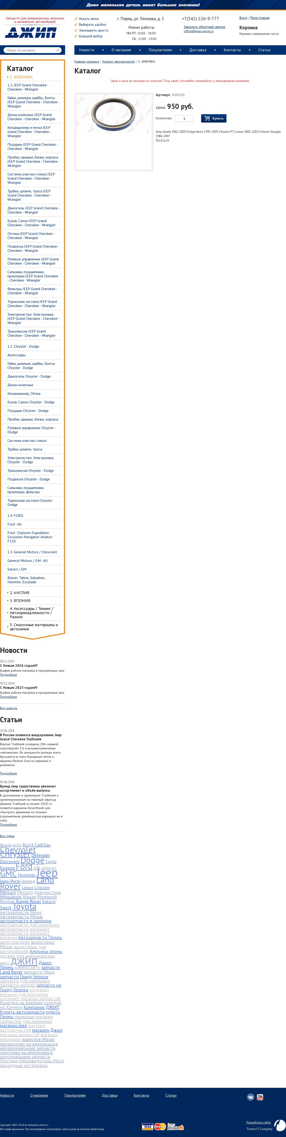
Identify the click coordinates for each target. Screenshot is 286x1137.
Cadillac (43, 845)
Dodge (32, 859)
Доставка (197, 49)
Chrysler (15, 853)
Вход (243, 18)
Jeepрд (28, 881)
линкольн (24, 1017)
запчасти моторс (17, 985)
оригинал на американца (26, 1052)
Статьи (264, 49)
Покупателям (160, 49)
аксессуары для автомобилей (23, 949)
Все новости (8, 708)
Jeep (47, 872)
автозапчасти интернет (25, 929)
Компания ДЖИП (41, 1007)
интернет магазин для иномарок (24, 992)
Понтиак (9, 1061)
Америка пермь (46, 951)
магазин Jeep (13, 1025)
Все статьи (7, 836)
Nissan (29, 897)
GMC (8, 873)
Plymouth (47, 897)
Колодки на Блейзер (21, 1003)
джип (24, 960)
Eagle (51, 861)
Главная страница (86, 61)
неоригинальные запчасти (27, 1048)
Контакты (232, 49)
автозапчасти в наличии (26, 921)
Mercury (8, 892)
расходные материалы (24, 1065)
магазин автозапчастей (22, 1027)
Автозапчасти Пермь (40, 937)
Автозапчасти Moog (21, 912)
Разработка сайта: (258, 1122)
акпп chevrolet (15, 942)
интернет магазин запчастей (30, 998)
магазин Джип (47, 1030)
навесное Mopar (38, 1039)
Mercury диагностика (39, 892)
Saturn (49, 901)
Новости (86, 49)
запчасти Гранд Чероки (24, 977)
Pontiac (7, 901)
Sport (5, 908)
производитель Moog (41, 1061)
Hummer (27, 875)
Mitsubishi (11, 897)
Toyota (24, 906)
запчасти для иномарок (25, 981)
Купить (213, 118)
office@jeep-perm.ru (198, 31)
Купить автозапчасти (22, 1012)
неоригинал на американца (29, 1044)
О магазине (121, 49)
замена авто (27, 967)
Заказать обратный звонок (204, 27)
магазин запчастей (20, 1035)
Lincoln (42, 887)
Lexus (27, 887)
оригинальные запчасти (25, 1056)
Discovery (10, 861)
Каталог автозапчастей (119, 61)
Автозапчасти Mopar (21, 916)
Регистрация (259, 18)
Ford (24, 866)
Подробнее (8, 675)
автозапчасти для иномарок (30, 925)
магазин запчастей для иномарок (26, 1019)
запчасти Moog (39, 972)
